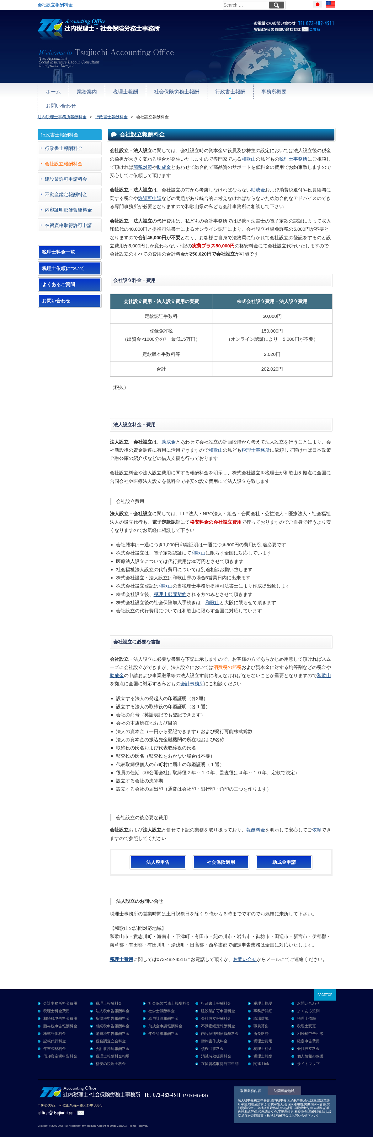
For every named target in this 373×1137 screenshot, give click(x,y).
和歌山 (249, 150)
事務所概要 (264, 90)
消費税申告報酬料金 (113, 1025)
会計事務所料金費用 (60, 995)
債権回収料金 (212, 1040)
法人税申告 (158, 853)
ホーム (53, 90)
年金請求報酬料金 (163, 1025)
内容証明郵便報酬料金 (68, 201)
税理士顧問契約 (170, 585)
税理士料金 (262, 1040)
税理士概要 (262, 995)
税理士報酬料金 (109, 995)
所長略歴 (261, 1025)
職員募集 (261, 1017)
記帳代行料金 (54, 1032)
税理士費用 (262, 1032)
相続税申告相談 (310, 1025)
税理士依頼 (306, 1010)
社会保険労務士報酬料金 (169, 995)
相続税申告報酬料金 (113, 1017)
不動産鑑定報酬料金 (66, 186)
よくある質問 (308, 1002)
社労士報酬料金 (161, 1002)
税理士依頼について (63, 259)
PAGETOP (324, 986)
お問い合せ (245, 950)
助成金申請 (284, 853)
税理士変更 (306, 1017)
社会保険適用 (221, 853)
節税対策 (142, 158)
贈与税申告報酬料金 (60, 1017)
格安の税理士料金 (111, 1055)
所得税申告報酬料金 (113, 1010)
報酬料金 (255, 821)
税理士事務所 (293, 150)
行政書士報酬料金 (64, 139)
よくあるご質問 (58, 276)
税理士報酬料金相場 (113, 1048)
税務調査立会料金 (111, 1032)
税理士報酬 (122, 90)
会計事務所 (192, 675)
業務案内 (85, 90)
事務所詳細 (262, 1002)
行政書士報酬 (223, 90)
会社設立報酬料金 (64, 155)
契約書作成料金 (214, 1032)
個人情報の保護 (310, 1048)
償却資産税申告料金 (60, 1048)
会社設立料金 (308, 1040)
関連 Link (261, 1055)
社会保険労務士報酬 (171, 90)
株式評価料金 (54, 1025)
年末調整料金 (54, 1040)
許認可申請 (150, 189)
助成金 (164, 158)
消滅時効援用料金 (216, 1048)
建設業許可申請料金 (66, 170)
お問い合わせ (306, 90)
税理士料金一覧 (58, 243)
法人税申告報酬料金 (113, 1002)
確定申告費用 (308, 1032)
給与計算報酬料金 (163, 1010)
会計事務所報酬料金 (113, 1040)
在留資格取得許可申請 (68, 216)
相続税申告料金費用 (60, 1010)
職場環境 (261, 1010)
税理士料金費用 (56, 1002)
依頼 (317, 821)
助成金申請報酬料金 (165, 1017)
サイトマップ (308, 1055)
